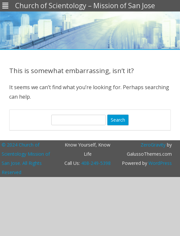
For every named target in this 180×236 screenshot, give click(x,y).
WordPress (159, 163)
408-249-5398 (96, 163)
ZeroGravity (153, 145)
